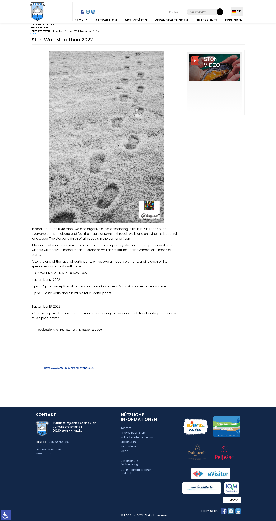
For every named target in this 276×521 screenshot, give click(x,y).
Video (124, 451)
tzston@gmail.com (48, 449)
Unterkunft (207, 20)
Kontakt (174, 12)
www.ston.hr (43, 453)
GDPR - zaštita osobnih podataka (136, 471)
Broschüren (128, 442)
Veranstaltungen (171, 20)
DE (236, 11)
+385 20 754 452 (58, 442)
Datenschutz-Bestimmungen (131, 462)
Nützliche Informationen (137, 437)
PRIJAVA (232, 500)
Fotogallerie (128, 446)
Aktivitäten (136, 20)
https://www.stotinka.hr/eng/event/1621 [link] (69, 367)
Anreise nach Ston (133, 433)
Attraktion (106, 20)
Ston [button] (79, 20)
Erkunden (234, 20)
